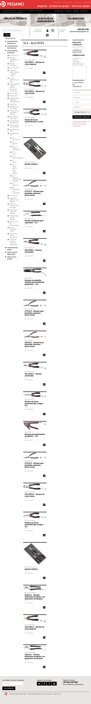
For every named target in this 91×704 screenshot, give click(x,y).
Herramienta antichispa (14, 107)
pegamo (42, 6)
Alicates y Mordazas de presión (14, 59)
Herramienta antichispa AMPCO (14, 112)
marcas (68, 11)
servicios (84, 11)
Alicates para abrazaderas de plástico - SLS (35, 435)
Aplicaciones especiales (12, 253)
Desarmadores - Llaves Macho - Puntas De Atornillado (15, 87)
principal (56, 2)
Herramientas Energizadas (14, 122)
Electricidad (14, 93)
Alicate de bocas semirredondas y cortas (34, 121)
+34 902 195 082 (70, 682)
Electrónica (13, 96)
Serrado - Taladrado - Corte (14, 229)
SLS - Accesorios (16, 138)
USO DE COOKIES (47, 694)
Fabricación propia (11, 258)
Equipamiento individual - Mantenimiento (15, 100)
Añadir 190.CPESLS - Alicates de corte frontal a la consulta (44, 102)
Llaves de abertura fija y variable (14, 199)
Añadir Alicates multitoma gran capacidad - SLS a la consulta (44, 231)
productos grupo (59, 6)
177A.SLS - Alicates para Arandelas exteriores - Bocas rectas (34, 193)
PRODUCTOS (10, 39)
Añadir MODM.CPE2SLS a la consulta (44, 578)
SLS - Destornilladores (17, 157)
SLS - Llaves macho (14, 166)
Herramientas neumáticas (12, 47)
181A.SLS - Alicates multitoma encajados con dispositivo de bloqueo (35, 597)
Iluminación (14, 195)
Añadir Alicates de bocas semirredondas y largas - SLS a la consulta (44, 414)
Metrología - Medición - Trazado (14, 211)
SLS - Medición (15, 184)
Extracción (13, 104)
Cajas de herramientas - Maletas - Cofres (14, 72)
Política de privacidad (79, 124)
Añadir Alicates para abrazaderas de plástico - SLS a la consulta (44, 445)
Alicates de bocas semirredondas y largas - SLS (34, 403)
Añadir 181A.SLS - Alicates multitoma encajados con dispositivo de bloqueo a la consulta (44, 607)
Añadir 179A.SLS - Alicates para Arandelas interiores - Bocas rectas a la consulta (44, 355)
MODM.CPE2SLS (31, 569)
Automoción (14, 68)
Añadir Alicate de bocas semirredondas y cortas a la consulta (44, 130)
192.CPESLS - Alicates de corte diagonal (34, 63)
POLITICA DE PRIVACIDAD (34, 694)
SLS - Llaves (14, 161)
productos (59, 11)
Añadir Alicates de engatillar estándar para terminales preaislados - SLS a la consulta (44, 293)
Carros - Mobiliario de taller (14, 79)
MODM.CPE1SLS (31, 164)
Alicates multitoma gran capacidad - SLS (34, 222)
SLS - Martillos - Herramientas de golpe (16, 178)
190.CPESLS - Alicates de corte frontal (34, 92)
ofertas (76, 11)
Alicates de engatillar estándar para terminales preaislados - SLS (34, 282)
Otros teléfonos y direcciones (73, 684)
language (87, 2)
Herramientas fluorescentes (14, 126)
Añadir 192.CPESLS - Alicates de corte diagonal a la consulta (44, 73)
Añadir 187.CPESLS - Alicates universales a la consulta (44, 261)
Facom (26, 66)
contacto (78, 2)
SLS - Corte (14, 153)
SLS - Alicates (15, 143)
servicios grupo (81, 6)
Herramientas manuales (12, 52)
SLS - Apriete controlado (16, 147)
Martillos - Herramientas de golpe (14, 205)
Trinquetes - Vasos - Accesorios (14, 235)
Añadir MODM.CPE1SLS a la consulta (44, 173)
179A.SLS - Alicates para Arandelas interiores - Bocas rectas (34, 344)
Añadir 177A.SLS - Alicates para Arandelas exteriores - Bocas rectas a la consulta (44, 204)
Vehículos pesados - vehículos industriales (14, 242)
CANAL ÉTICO (57, 694)
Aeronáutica (14, 55)
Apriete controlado (13, 64)
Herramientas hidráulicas (12, 42)
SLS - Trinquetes (15, 188)
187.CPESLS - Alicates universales (33, 251)
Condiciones (76, 126)
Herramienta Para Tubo (14, 117)
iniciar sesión (67, 2)
